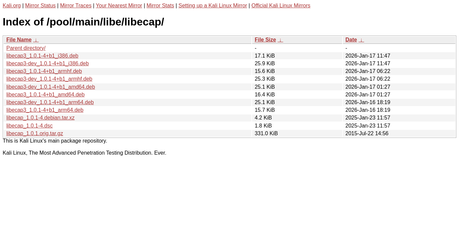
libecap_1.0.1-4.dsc (29, 126)
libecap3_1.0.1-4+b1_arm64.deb (44, 110)
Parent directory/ (25, 48)
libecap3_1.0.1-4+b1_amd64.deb (45, 94)
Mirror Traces (75, 5)
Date (351, 40)
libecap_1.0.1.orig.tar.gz (34, 133)
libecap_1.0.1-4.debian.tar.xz (40, 117)
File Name (19, 40)
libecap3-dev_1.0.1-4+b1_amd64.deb (50, 87)
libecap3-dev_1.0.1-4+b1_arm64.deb (50, 102)
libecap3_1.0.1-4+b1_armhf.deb (44, 71)
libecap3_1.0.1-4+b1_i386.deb (42, 56)
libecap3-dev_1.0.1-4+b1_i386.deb (47, 63)
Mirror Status (40, 5)
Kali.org (12, 5)
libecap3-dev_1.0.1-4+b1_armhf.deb (49, 79)
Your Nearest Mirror (119, 5)
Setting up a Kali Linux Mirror (213, 5)
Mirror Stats (160, 5)
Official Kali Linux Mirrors (280, 5)
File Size (265, 40)
